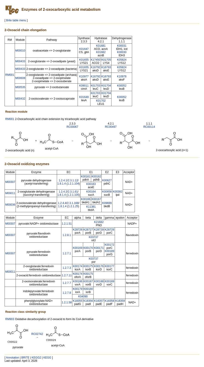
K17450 (95, 59)
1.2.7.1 (67, 253)
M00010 (20, 50)
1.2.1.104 (73, 183)
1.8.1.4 (61, 183)
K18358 (109, 300)
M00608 (20, 78)
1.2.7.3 (67, 267)
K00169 (77, 248)
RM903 (9, 319)
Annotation (12, 357)
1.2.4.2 (63, 191)
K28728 (109, 229)
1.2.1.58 (67, 302)
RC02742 (37, 334)
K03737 (93, 237)
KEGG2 (36, 357)
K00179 (77, 289)
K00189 (109, 251)
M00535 (20, 87)
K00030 (121, 52)
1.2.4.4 (62, 203)
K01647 (84, 49)
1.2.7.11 (67, 275)
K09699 (107, 203)
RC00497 (111, 126)
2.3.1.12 (73, 180)
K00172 (109, 244)
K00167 (96, 199)
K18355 (77, 300)
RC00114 (149, 126)
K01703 (95, 85)
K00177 (109, 266)
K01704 (106, 85)
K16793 (106, 67)
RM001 (9, 74)
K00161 (85, 176)
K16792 (95, 67)
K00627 (107, 180)
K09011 (84, 85)
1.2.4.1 (63, 180)
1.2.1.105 (73, 194)
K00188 (98, 281)
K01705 (106, 59)
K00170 (88, 248)
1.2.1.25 (73, 206)
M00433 (20, 61)
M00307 (10, 182)
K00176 (98, 266)
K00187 (88, 281)
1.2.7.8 (67, 292)
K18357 (98, 300)
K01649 (84, 97)
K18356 (88, 300)
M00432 (20, 98)
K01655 (84, 59)
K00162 (96, 176)
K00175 (88, 266)
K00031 (121, 45)
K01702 (101, 100)
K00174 (77, 266)
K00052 (121, 85)
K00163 (91, 184)
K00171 (98, 248)
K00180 (88, 289)
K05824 (121, 59)
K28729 (98, 229)
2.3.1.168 (73, 203)
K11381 (91, 206)
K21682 (98, 222)
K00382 (117, 191)
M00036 (10, 204)
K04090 (82, 296)
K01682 (101, 52)
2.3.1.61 (73, 191)
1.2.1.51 (67, 223)
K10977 (84, 76)
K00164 (91, 191)
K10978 (121, 76)
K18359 (120, 300)
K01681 (101, 45)
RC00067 (72, 126)
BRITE (25, 357)
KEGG (48, 357)
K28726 (77, 229)
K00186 (77, 281)
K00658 (107, 191)
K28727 (88, 229)
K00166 (85, 199)
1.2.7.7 (67, 283)
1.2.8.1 (67, 235)
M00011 (10, 193)
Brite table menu (16, 20)
